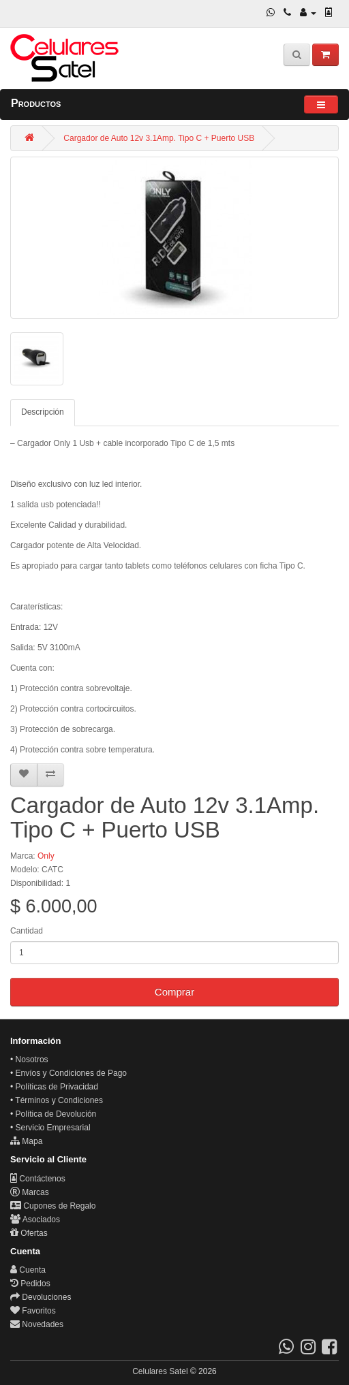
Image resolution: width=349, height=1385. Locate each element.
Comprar (174, 992)
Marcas (29, 1192)
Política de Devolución (56, 1114)
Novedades (36, 1324)
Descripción (42, 412)
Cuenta (28, 1270)
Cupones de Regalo (52, 1206)
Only (46, 856)
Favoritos (33, 1311)
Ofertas (29, 1233)
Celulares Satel (159, 1371)
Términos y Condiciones (59, 1100)
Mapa (26, 1141)
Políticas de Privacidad (57, 1087)
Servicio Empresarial (53, 1127)
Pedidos (30, 1283)
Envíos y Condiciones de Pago (71, 1073)
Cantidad (26, 931)
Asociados (35, 1219)
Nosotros (32, 1059)
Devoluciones (40, 1297)
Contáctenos (37, 1178)
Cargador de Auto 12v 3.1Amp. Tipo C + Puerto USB (158, 138)
